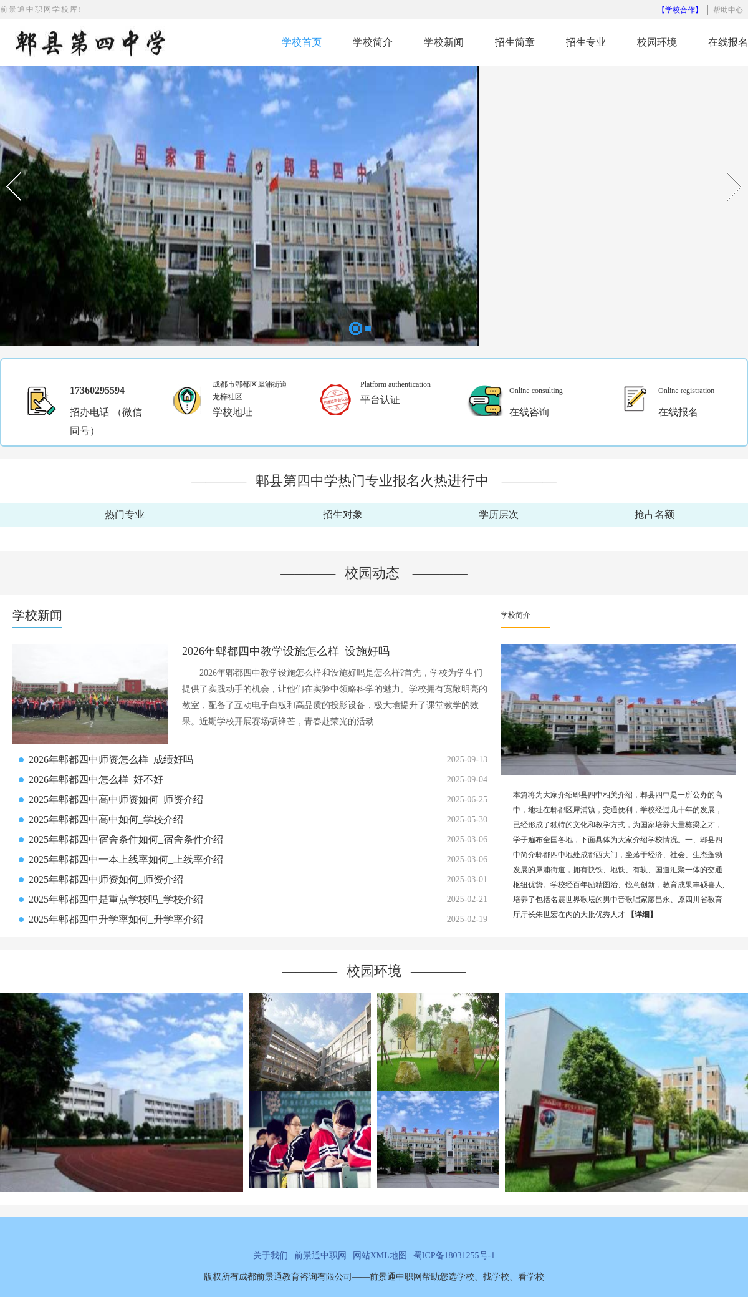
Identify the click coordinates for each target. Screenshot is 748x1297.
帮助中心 (728, 10)
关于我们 (270, 1255)
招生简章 (515, 42)
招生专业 (586, 42)
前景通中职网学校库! (41, 9)
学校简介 (373, 42)
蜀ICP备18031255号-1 (454, 1255)
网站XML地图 (380, 1255)
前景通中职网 (320, 1255)
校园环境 (657, 42)
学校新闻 (444, 42)
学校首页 (302, 42)
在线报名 (728, 42)
